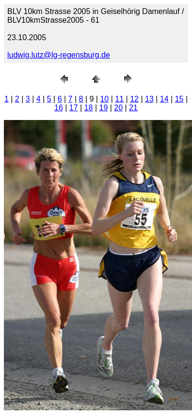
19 (103, 108)
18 (88, 108)
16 (58, 108)
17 (73, 108)
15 (179, 99)
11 (119, 99)
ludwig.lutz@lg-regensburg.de (58, 55)
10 (104, 99)
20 (118, 108)
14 (164, 99)
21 (133, 108)
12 (134, 99)
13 (149, 99)
